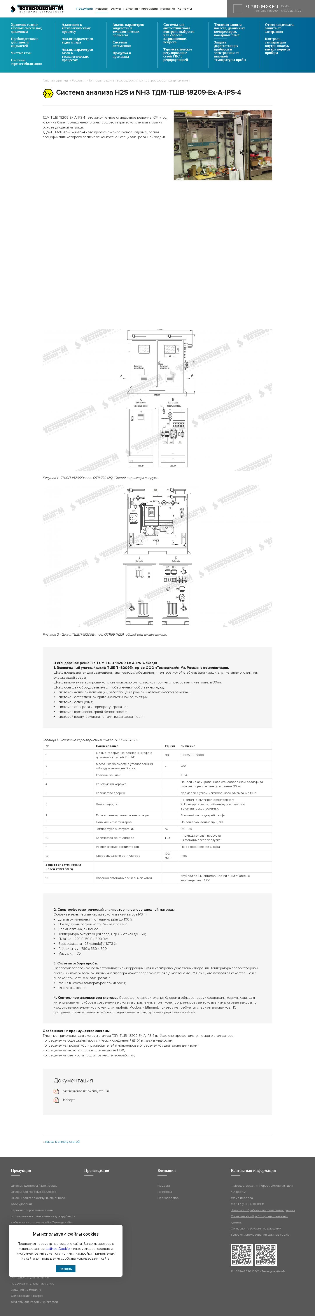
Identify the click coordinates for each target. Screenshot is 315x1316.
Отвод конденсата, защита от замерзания (279, 28)
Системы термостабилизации (26, 62)
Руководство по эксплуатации (85, 1091)
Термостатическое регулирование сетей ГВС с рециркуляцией (177, 55)
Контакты (185, 8)
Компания (167, 8)
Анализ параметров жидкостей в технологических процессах (128, 30)
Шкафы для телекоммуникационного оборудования (38, 1201)
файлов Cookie (58, 1249)
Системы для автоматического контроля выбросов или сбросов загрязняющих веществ (178, 33)
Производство (168, 1198)
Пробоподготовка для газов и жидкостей (24, 42)
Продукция (84, 8)
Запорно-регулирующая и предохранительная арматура (32, 1280)
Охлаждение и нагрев (27, 1296)
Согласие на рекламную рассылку (256, 1228)
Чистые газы (21, 53)
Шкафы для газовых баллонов (33, 1192)
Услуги (116, 8)
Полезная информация (140, 8)
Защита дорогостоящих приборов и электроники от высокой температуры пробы (230, 51)
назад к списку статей (62, 1141)
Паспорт (68, 1100)
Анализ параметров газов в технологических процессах (77, 55)
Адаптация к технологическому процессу (76, 28)
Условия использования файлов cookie (260, 1234)
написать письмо (266, 10)
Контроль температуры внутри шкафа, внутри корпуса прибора (277, 46)
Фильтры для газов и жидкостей (34, 1302)
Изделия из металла (26, 1290)
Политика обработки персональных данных (263, 1210)
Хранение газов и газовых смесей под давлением (26, 28)
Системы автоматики (122, 44)
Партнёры (165, 1192)
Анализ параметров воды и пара (77, 40)
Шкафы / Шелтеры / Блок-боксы (34, 1186)
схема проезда (242, 1198)
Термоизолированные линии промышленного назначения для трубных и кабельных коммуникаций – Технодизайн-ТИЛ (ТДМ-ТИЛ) (43, 1219)
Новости (164, 1186)
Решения (101, 8)
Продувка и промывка (122, 54)
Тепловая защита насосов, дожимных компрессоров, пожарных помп (229, 30)
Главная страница (55, 80)
